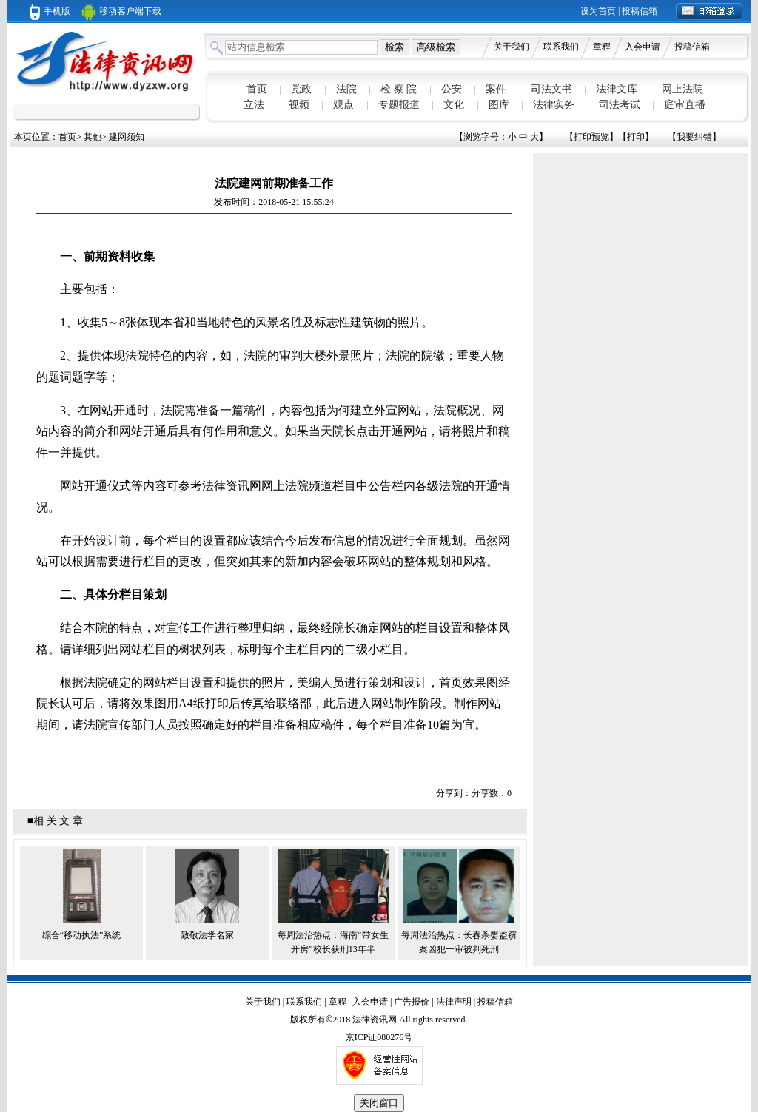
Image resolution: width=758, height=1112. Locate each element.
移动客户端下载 (121, 11)
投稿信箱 (639, 11)
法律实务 (553, 104)
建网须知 (126, 137)
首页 (256, 89)
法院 (346, 89)
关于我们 (511, 46)
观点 (343, 104)
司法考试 (619, 104)
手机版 (50, 11)
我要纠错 (694, 137)
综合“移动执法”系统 (81, 935)
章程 (602, 46)
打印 (636, 137)
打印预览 (591, 137)
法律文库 (616, 89)
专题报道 (399, 104)
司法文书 (551, 89)
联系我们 (561, 46)
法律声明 (454, 1002)
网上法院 (682, 89)
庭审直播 (684, 104)
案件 (496, 89)
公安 (451, 89)
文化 (453, 104)
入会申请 (642, 46)
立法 (254, 104)
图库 (499, 104)
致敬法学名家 (207, 935)
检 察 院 (398, 89)
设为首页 (598, 11)
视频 (299, 104)
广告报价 (411, 1002)
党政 (301, 89)
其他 (92, 137)
